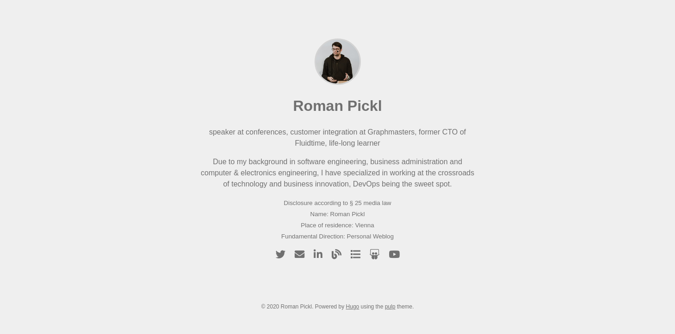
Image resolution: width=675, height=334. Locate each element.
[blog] (336, 254)
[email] (299, 254)
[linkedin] (318, 254)
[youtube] (394, 254)
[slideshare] (374, 254)
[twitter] (280, 254)
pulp (390, 306)
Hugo (353, 306)
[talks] (355, 254)
